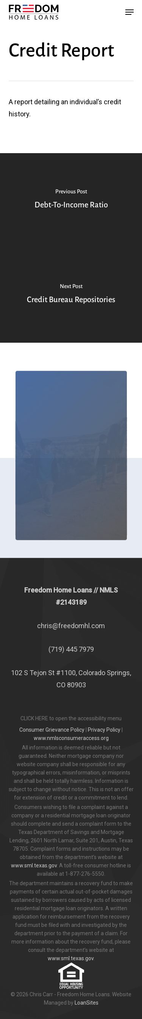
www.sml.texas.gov (34, 865)
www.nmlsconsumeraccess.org (71, 738)
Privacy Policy (104, 730)
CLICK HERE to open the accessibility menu (71, 718)
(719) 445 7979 (71, 649)
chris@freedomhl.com (71, 626)
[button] (129, 12)
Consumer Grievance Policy (51, 730)
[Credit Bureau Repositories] (71, 295)
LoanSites (86, 1003)
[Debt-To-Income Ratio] (71, 200)
